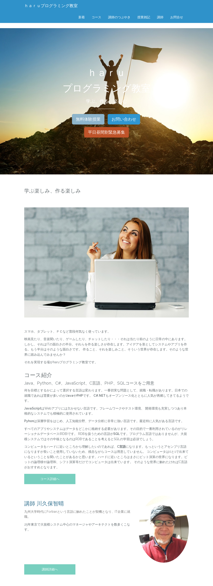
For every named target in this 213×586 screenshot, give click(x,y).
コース (96, 17)
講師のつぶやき (119, 17)
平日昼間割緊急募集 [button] (106, 132)
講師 (160, 17)
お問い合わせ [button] (124, 119)
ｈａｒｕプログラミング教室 (51, 5)
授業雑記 (143, 17)
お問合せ (176, 17)
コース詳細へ (49, 479)
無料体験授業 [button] (88, 119)
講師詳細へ (50, 569)
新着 (81, 17)
